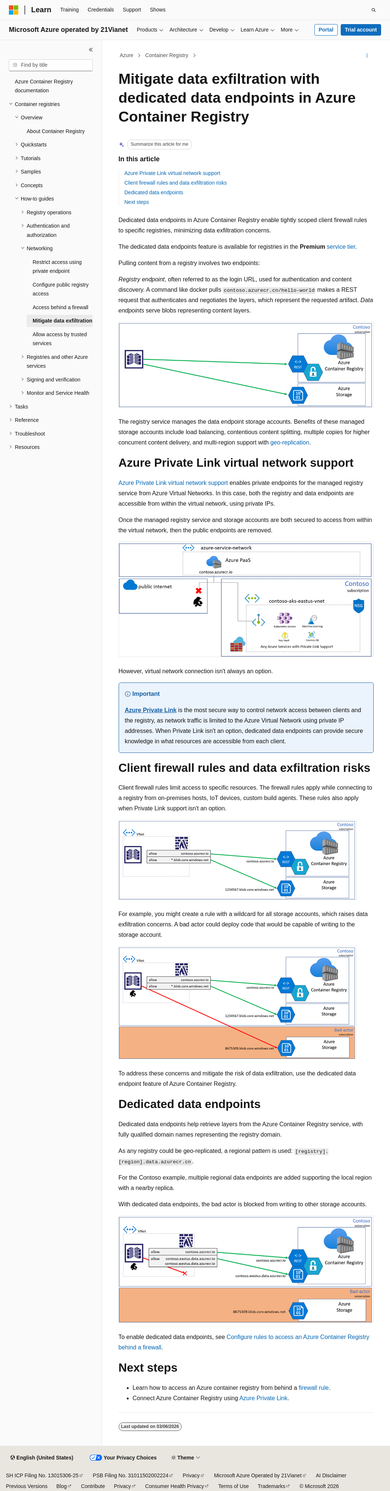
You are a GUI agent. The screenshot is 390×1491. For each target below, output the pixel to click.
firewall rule (314, 1388)
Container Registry (166, 55)
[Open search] (373, 10)
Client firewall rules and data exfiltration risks (176, 183)
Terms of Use (233, 1486)
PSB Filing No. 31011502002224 (130, 1475)
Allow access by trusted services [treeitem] (60, 339)
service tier (341, 247)
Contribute (93, 1486)
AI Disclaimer (331, 1475)
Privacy (191, 1475)
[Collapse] (91, 49)
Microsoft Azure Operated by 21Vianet (257, 1475)
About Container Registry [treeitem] (56, 131)
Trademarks (271, 1486)
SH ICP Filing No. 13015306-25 (42, 1475)
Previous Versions (26, 1486)
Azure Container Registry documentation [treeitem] (44, 86)
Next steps (137, 202)
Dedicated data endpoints (154, 192)
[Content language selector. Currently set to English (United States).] (41, 1458)
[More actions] (366, 56)
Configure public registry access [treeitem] (61, 289)
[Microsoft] (14, 10)
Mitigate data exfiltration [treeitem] (62, 321)
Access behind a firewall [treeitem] (60, 307)
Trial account (361, 30)
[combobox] (51, 65)
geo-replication (289, 442)
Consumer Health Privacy (174, 1486)
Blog (61, 1486)
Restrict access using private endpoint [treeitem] (57, 266)
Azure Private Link (151, 710)
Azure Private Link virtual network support (172, 173)
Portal (325, 30)
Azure (126, 55)
